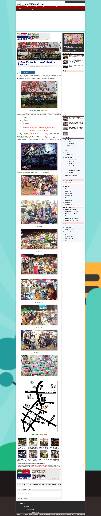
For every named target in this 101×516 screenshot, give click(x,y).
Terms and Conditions (69, 514)
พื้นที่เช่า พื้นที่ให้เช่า (69, 229)
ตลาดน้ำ (66, 150)
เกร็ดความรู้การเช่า (69, 238)
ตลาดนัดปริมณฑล (70, 161)
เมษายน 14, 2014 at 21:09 (24, 489)
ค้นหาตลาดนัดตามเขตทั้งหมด (71, 175)
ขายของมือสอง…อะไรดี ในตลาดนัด (76, 132)
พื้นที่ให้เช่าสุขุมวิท (68, 200)
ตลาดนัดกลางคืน (39, 66)
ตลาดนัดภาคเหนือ (70, 165)
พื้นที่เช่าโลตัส (67, 186)
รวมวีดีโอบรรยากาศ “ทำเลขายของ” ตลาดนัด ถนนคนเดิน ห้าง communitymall (76, 61)
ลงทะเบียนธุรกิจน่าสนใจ (32, 511)
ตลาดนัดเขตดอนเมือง (27, 463)
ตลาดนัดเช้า (69, 141)
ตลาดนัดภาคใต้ (70, 172)
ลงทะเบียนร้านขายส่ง (35, 512)
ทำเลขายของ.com (41, 514)
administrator (32, 66)
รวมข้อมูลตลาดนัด (68, 227)
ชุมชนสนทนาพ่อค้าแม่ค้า (70, 234)
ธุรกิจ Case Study (24, 505)
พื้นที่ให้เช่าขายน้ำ (68, 195)
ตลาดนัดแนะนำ (66, 116)
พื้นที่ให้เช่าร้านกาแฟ (69, 189)
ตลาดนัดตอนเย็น (70, 145)
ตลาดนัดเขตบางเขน (47, 66)
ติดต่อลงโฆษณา (25, 514)
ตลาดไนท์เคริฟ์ (42, 463)
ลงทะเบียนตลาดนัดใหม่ (30, 509)
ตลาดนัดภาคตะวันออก (71, 168)
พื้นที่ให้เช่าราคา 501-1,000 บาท (71, 211)
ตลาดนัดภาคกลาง (70, 163)
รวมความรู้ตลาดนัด (67, 54)
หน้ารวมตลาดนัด (68, 139)
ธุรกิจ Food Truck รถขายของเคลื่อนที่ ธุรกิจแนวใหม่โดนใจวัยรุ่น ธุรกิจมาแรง (76, 56)
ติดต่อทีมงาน (19, 514)
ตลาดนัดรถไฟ (68, 191)
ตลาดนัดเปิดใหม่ (35, 463)
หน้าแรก (66, 225)
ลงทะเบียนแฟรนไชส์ (29, 508)
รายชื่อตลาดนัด (22, 503)
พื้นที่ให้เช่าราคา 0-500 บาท (70, 209)
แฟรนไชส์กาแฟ (68, 182)
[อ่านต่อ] (74, 50)
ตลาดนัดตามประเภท (69, 152)
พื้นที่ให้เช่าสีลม (68, 202)
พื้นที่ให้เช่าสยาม (68, 204)
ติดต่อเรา (67, 240)
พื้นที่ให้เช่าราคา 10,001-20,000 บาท (72, 216)
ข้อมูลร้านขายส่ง (27, 506)
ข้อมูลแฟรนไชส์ (20, 502)
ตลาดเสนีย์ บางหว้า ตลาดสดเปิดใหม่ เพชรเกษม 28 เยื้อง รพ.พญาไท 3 (76, 128)
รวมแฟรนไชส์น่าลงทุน (69, 231)
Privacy (56, 514)
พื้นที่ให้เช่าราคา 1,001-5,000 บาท (72, 213)
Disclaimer (75, 514)
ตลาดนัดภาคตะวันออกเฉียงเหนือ (73, 170)
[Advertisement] (50, 21)
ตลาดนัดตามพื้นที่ (68, 157)
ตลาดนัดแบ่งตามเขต (71, 177)
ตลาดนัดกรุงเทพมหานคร (72, 159)
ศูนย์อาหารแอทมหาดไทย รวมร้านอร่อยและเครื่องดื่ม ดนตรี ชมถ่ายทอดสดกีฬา (76, 118)
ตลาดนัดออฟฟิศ (70, 154)
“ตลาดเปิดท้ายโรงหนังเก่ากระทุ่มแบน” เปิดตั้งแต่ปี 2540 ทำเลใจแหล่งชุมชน (76, 123)
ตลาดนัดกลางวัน (70, 143)
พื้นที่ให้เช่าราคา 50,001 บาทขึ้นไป (72, 220)
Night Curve (20, 463)
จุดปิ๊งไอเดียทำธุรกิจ (69, 236)
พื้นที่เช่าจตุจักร (68, 197)
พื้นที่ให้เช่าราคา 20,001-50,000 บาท (72, 218)
